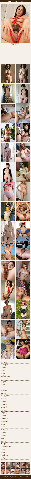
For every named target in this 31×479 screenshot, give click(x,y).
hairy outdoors (4, 432)
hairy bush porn (4, 407)
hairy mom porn (4, 426)
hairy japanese (4, 415)
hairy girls (3, 402)
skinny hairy (3, 441)
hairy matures (4, 423)
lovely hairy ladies (4, 416)
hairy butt (3, 384)
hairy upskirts (3, 452)
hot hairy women (4, 412)
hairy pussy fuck (4, 399)
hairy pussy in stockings (5, 446)
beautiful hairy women (5, 376)
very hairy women (4, 455)
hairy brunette (4, 382)
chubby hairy (3, 385)
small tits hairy (4, 443)
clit (1, 387)
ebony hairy (3, 393)
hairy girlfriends (4, 401)
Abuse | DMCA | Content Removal (9, 476)
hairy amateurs (4, 362)
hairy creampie (4, 390)
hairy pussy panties (5, 433)
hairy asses (3, 368)
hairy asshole (3, 370)
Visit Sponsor (15, 44)
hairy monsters (4, 409)
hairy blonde (3, 381)
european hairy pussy (5, 395)
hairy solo (3, 444)
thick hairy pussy (4, 447)
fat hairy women (4, 398)
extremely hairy (4, 396)
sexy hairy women (4, 440)
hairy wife (3, 460)
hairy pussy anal (4, 364)
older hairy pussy (4, 430)
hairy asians (3, 367)
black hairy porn (4, 379)
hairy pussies (3, 435)
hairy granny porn (4, 406)
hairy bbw (3, 373)
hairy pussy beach (4, 375)
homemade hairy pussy (5, 410)
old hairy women (4, 429)
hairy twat (3, 449)
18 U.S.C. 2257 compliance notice (22, 476)
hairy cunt (3, 392)
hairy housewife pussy (5, 413)
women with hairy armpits (6, 365)
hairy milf (3, 424)
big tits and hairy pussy (5, 378)
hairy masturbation (4, 421)
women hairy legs (4, 418)
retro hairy (3, 438)
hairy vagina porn (4, 454)
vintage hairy (3, 457)
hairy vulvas (3, 458)
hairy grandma (4, 404)
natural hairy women (5, 427)
